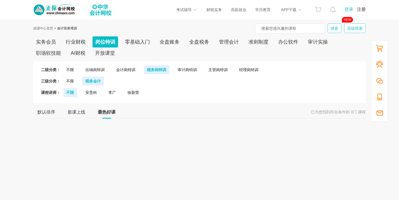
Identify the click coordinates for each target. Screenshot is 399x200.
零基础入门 (137, 42)
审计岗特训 (187, 70)
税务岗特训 (156, 70)
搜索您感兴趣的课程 (278, 28)
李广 (112, 92)
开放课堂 (105, 53)
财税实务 (214, 10)
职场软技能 (48, 53)
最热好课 (107, 114)
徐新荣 (133, 92)
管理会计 (229, 42)
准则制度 (258, 42)
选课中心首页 (43, 28)
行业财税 (76, 42)
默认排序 (46, 112)
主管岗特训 (218, 70)
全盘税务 (199, 42)
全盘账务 (170, 42)
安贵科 (91, 92)
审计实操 (318, 42)
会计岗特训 (125, 70)
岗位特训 (105, 42)
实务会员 (46, 42)
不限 (70, 70)
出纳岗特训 (95, 70)
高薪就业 (238, 10)
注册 (361, 9)
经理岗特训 (249, 70)
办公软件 (288, 42)
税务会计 (93, 81)
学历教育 (263, 10)
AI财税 (78, 53)
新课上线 (76, 112)
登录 (348, 9)
